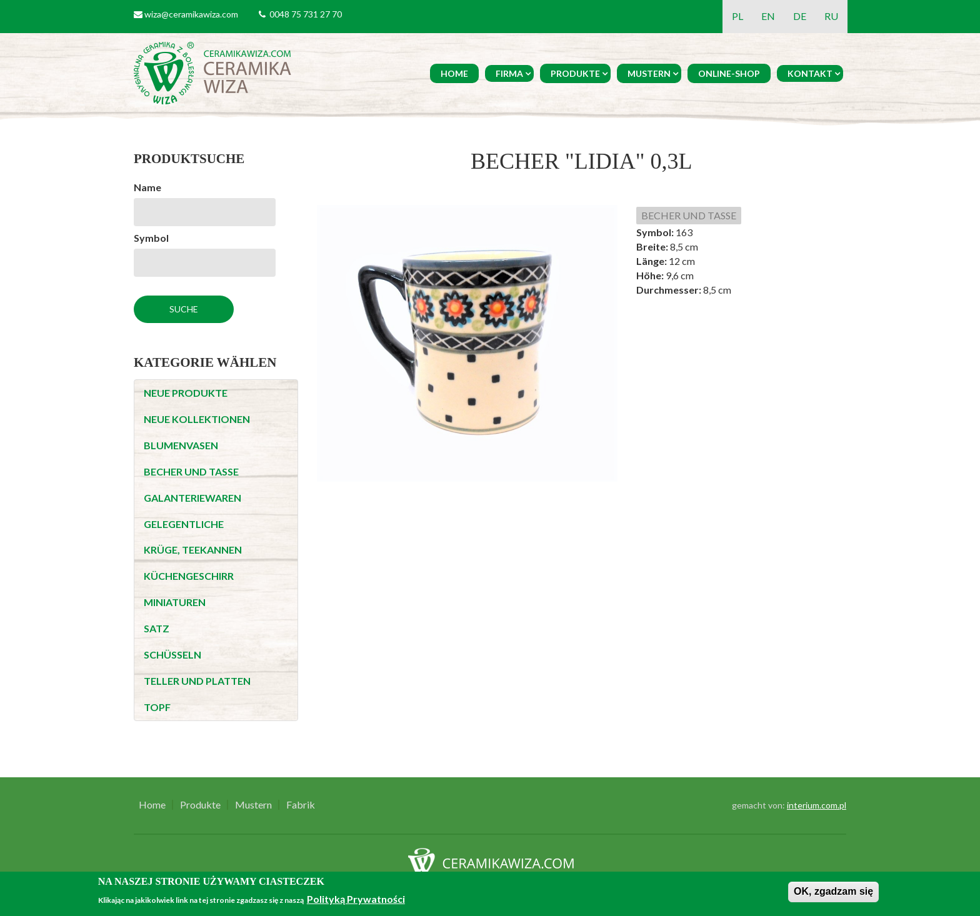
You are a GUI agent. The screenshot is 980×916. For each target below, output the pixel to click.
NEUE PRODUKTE (186, 393)
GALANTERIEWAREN (192, 498)
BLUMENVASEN (181, 445)
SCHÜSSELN (172, 654)
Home (454, 73)
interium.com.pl (816, 805)
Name (147, 187)
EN (768, 16)
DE (799, 16)
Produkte (575, 73)
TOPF (157, 707)
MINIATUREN (175, 602)
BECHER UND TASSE (191, 471)
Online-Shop (729, 73)
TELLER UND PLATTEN (197, 681)
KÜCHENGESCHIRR (189, 576)
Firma (509, 73)
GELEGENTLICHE (184, 524)
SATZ (156, 628)
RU (831, 16)
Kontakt (810, 73)
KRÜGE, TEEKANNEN (193, 549)
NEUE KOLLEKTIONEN (197, 419)
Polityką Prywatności (356, 899)
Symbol (151, 238)
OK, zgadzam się (833, 891)
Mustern (649, 73)
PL (737, 16)
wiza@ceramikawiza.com (191, 14)
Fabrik (300, 805)
